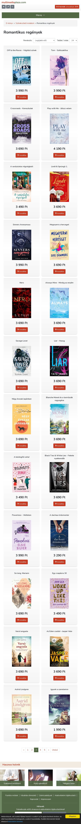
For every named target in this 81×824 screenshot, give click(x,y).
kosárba (21, 97)
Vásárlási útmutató (28, 795)
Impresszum (46, 799)
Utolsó (55, 750)
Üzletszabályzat (45, 795)
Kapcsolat (34, 799)
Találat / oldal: (63, 40)
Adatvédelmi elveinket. (15, 821)
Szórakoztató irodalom (25, 23)
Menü (40, 15)
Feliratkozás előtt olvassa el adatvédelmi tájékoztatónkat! (40, 809)
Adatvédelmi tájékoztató (65, 795)
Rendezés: (27, 40)
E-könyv (9, 23)
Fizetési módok (11, 795)
